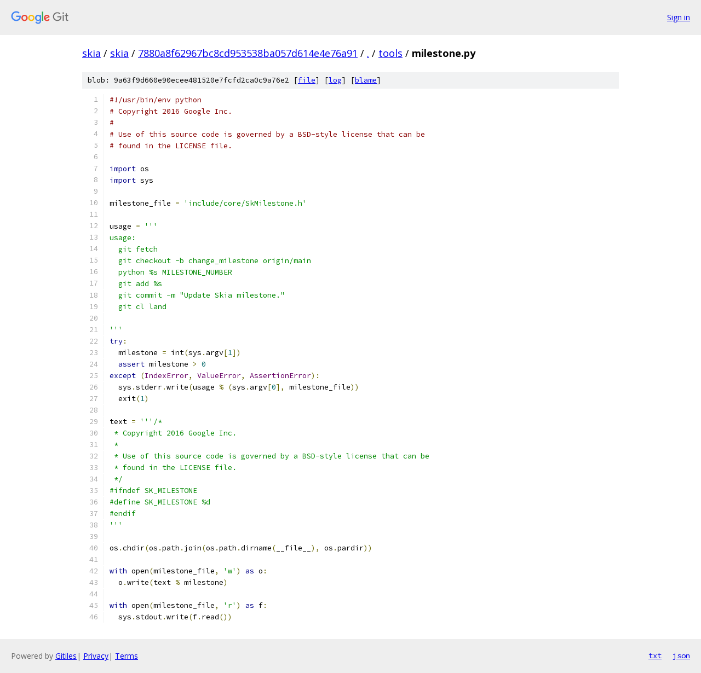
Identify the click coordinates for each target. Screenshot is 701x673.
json (681, 655)
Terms (126, 656)
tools (390, 53)
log (335, 80)
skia (91, 53)
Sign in (678, 17)
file (306, 80)
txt (655, 655)
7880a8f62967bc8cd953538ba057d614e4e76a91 (248, 53)
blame (366, 80)
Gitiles (66, 656)
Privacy (95, 656)
